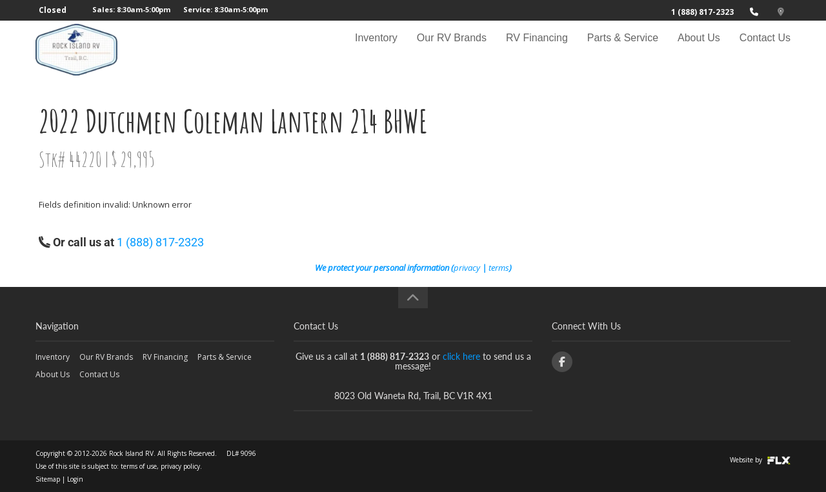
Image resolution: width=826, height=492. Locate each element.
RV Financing (537, 49)
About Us (699, 49)
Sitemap (47, 479)
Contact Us (765, 49)
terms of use (139, 466)
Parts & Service (622, 49)
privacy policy (180, 466)
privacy (467, 267)
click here (461, 356)
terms (499, 267)
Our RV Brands (452, 49)
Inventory (376, 49)
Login (75, 479)
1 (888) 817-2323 (702, 11)
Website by (760, 459)
